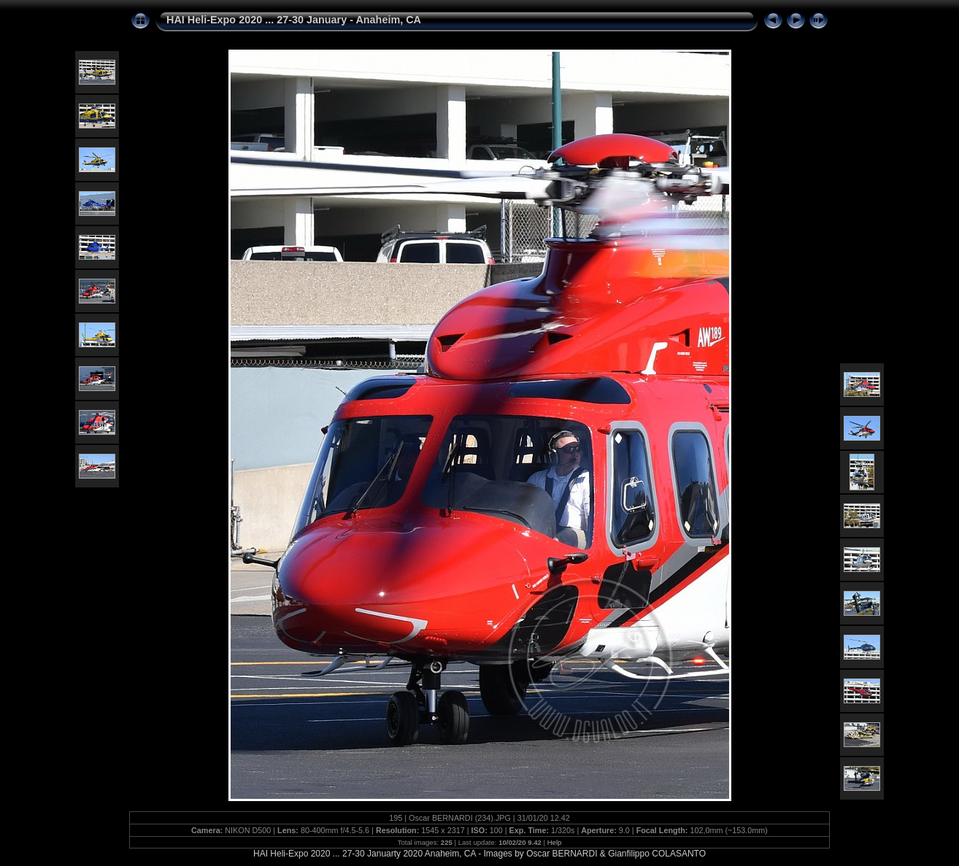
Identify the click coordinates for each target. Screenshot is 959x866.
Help (554, 842)
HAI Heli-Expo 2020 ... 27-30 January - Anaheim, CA (293, 20)
